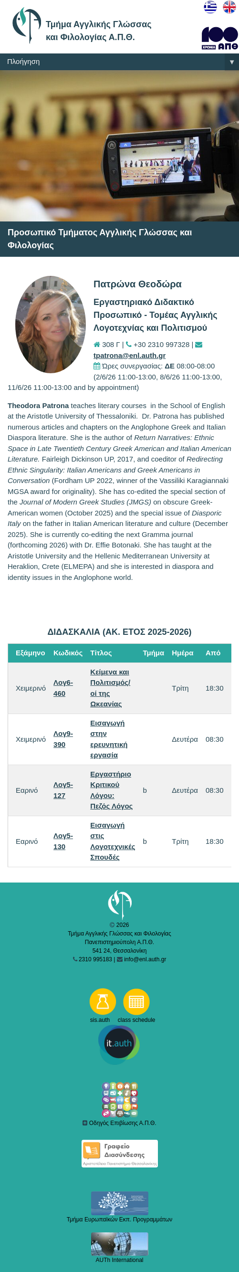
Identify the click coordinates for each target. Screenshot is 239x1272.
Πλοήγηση (123, 62)
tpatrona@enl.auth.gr (130, 355)
